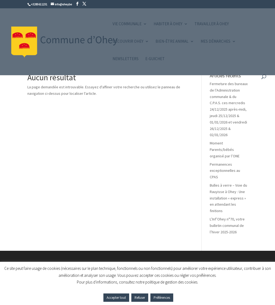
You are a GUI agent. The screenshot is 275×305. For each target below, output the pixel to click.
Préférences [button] (162, 297)
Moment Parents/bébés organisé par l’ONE (225, 149)
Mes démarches (215, 41)
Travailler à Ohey (211, 24)
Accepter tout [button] (116, 297)
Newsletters (126, 59)
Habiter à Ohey (168, 24)
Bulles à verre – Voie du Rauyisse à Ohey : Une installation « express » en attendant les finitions (228, 198)
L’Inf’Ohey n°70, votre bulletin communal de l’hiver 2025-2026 (227, 225)
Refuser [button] (140, 297)
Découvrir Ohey (128, 41)
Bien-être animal (172, 41)
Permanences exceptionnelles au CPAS (225, 171)
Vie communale (127, 24)
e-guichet (155, 59)
